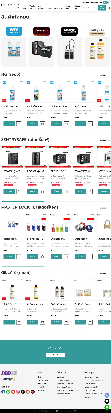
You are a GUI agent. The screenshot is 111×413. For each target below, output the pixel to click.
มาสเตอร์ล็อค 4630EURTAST (10, 240)
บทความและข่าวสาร (55, 8)
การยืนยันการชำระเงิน (92, 384)
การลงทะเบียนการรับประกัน (94, 394)
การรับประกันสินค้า (63, 380)
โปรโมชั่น (32, 7)
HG (39, 377)
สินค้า (24, 8)
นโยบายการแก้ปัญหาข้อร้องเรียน (68, 390)
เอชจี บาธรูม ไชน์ (59, 106)
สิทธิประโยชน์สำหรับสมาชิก (94, 380)
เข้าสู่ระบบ (102, 7)
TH (105, 2)
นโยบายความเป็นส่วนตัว (65, 384)
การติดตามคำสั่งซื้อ (91, 387)
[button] (107, 97)
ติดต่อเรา (98, 2)
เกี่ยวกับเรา (77, 7)
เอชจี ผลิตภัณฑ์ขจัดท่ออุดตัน (34, 108)
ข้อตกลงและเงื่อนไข (63, 387)
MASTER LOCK (44, 384)
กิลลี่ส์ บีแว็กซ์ (9, 304)
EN (108, 2)
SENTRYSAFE (43, 380)
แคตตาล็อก (68, 7)
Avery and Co (72, 411)
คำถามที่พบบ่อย (88, 2)
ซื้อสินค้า (9, 124)
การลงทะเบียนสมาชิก (92, 377)
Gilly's (41, 387)
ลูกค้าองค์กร (40, 7)
